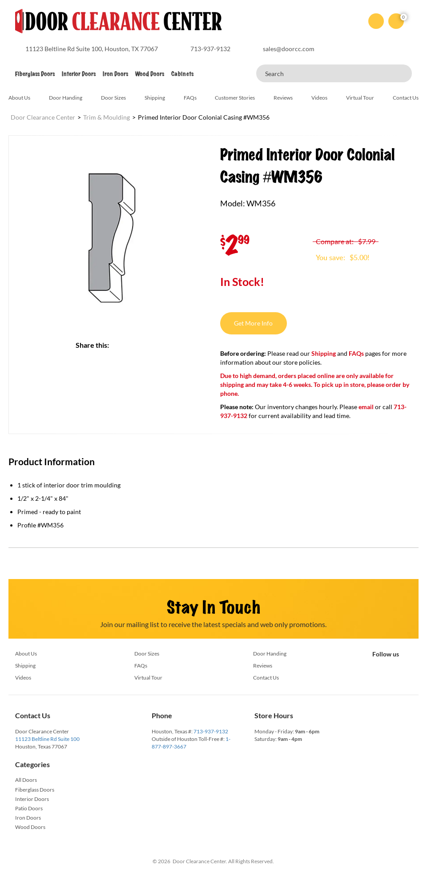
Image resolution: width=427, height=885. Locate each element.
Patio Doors (29, 808)
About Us (19, 97)
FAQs (190, 97)
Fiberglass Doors (35, 74)
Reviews (283, 97)
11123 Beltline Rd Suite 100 (47, 739)
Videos (319, 97)
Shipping (155, 97)
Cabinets (182, 74)
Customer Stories (235, 97)
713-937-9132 (210, 731)
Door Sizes (113, 97)
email (366, 406)
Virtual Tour (360, 97)
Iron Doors (115, 74)
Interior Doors (79, 74)
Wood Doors (149, 74)
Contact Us (406, 97)
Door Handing (65, 97)
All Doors (26, 779)
